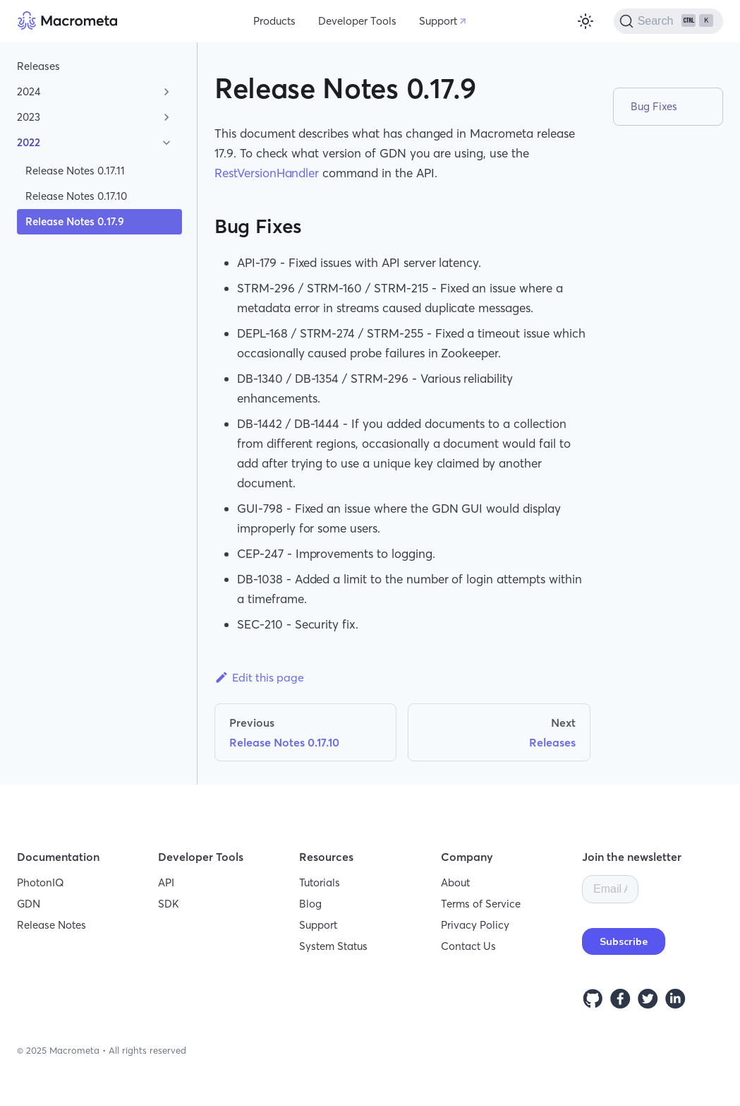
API (166, 882)
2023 (28, 117)
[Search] (668, 21)
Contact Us (468, 946)
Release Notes (51, 925)
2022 (28, 142)
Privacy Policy (475, 925)
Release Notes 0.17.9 (74, 221)
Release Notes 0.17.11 (75, 170)
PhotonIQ (40, 882)
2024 (28, 91)
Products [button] (274, 21)
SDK (168, 903)
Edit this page (259, 677)
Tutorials (319, 882)
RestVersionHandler (266, 172)
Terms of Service (481, 903)
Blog (310, 903)
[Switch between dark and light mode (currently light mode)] (585, 21)
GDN (28, 903)
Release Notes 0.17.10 (76, 196)
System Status (333, 946)
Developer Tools (357, 21)
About (455, 882)
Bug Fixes (654, 106)
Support (438, 21)
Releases (38, 66)
